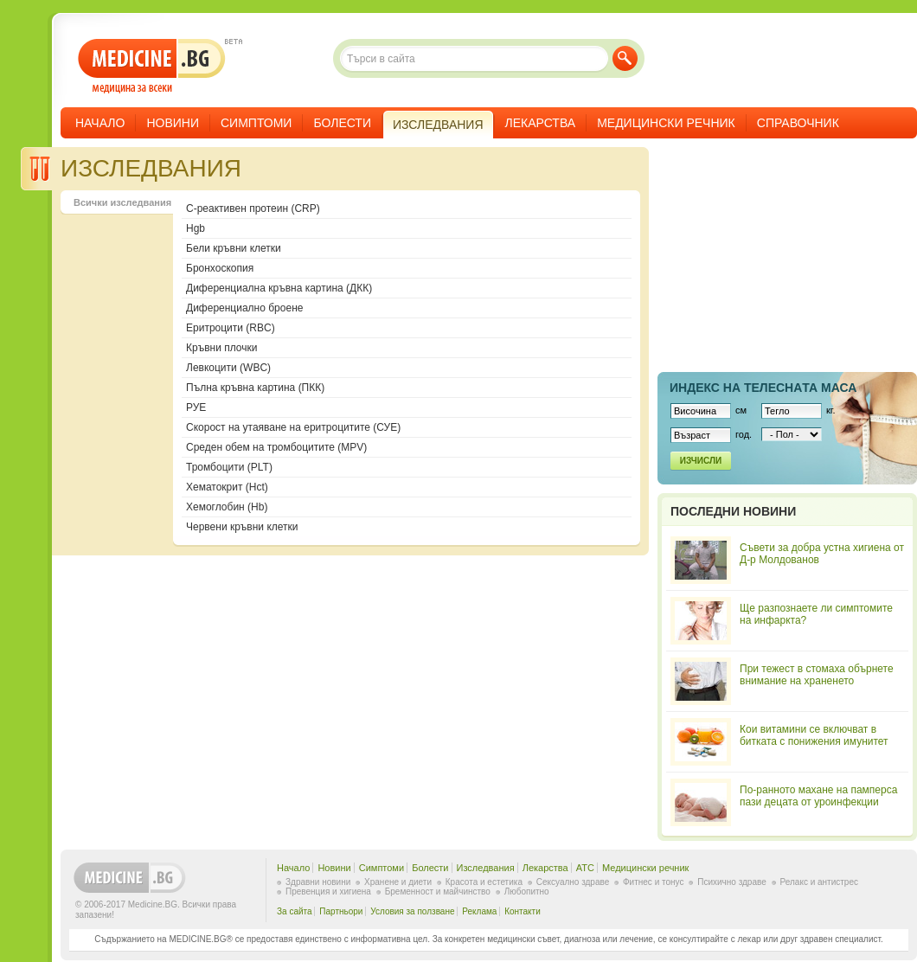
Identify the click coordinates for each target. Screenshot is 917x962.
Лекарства (540, 123)
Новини (172, 123)
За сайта (294, 911)
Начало (100, 123)
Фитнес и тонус (653, 882)
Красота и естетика (484, 882)
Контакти (522, 911)
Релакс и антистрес (819, 882)
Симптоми (256, 123)
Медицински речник (666, 123)
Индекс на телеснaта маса (763, 387)
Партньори (340, 911)
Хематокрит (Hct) (227, 487)
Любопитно (526, 891)
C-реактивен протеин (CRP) (253, 208)
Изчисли (700, 460)
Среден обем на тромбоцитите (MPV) (276, 447)
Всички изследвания (122, 202)
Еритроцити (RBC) (230, 328)
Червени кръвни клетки (242, 527)
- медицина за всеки (152, 66)
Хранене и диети (398, 882)
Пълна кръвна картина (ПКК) (255, 388)
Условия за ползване (412, 911)
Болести (342, 123)
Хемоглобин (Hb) (226, 507)
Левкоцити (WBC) (228, 368)
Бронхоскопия (219, 268)
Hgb (195, 228)
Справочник (798, 123)
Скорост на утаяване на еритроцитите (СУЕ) (293, 427)
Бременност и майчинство (438, 891)
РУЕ (196, 407)
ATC (585, 868)
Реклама (479, 911)
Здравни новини (317, 882)
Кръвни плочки (221, 348)
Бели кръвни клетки (233, 248)
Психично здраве (731, 882)
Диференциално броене (244, 308)
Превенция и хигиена (328, 891)
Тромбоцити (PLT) (229, 467)
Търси (625, 58)
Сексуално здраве (573, 882)
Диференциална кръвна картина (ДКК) (279, 288)
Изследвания (486, 868)
